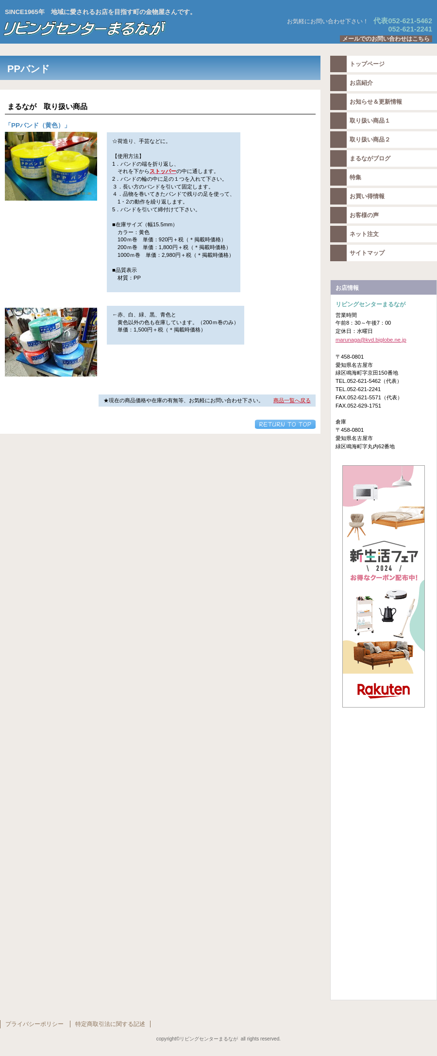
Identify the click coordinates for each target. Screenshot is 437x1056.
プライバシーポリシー (34, 1024)
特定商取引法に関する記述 (110, 1024)
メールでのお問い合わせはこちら (386, 38)
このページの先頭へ (285, 424)
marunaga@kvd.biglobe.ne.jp (371, 340)
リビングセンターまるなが (121, 29)
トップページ (367, 64)
